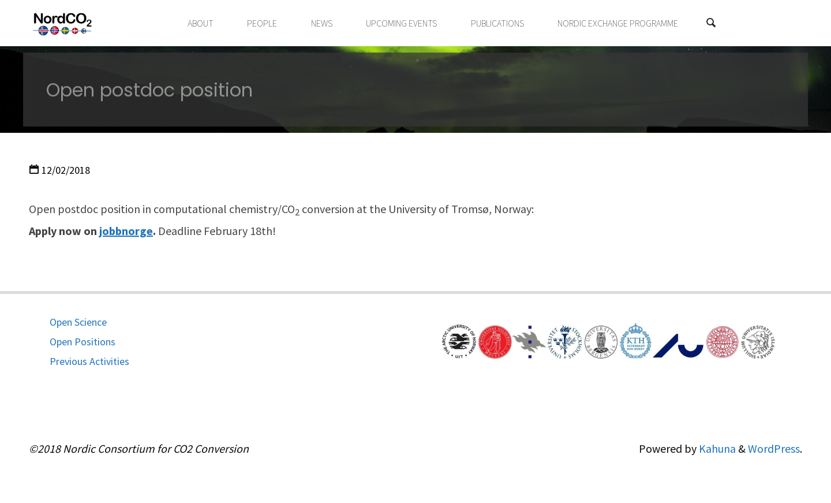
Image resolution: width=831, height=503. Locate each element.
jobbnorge (126, 230)
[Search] (711, 23)
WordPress (774, 448)
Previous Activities (89, 361)
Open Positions (82, 341)
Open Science (78, 322)
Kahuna (716, 448)
